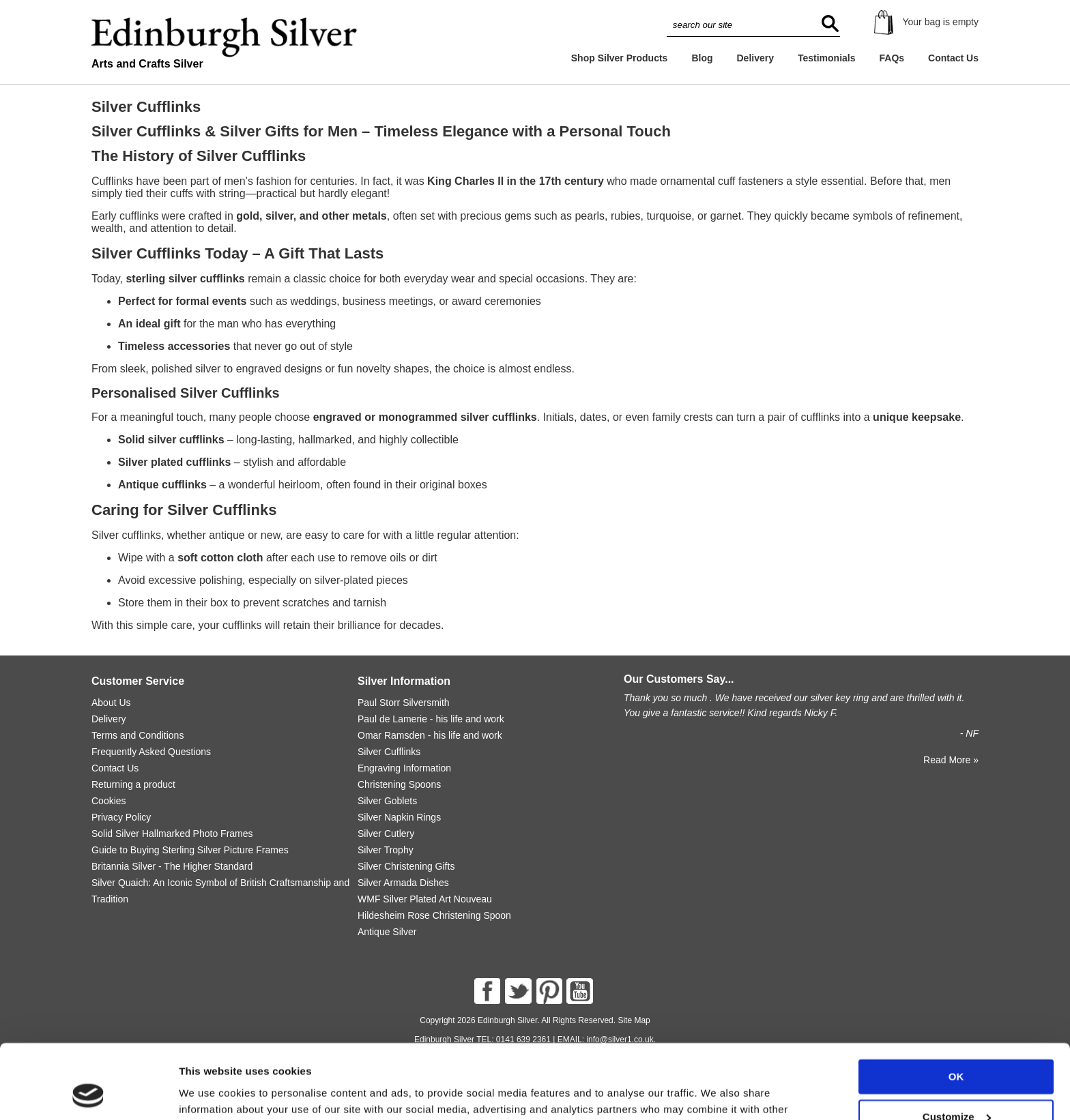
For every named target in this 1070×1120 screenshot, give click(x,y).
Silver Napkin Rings (399, 817)
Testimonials (827, 58)
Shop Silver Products (619, 58)
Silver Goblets (387, 800)
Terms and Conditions (137, 735)
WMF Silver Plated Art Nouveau (425, 899)
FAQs (892, 58)
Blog (701, 58)
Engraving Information (404, 768)
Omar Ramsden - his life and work (430, 735)
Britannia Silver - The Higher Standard (171, 866)
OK (956, 1007)
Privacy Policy (121, 817)
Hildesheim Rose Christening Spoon (434, 915)
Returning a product (133, 784)
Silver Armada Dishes (403, 882)
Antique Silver (387, 931)
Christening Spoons (399, 784)
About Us (111, 702)
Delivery (754, 58)
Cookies (108, 800)
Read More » (951, 759)
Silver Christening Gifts (406, 866)
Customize (957, 1046)
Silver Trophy (386, 849)
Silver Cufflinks (389, 751)
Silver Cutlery (386, 833)
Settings (199, 1093)
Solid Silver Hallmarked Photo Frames (172, 833)
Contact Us (953, 58)
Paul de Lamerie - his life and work (431, 718)
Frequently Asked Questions (151, 751)
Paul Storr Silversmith (404, 702)
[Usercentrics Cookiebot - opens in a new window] (88, 1093)
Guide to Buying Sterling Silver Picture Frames (190, 849)
